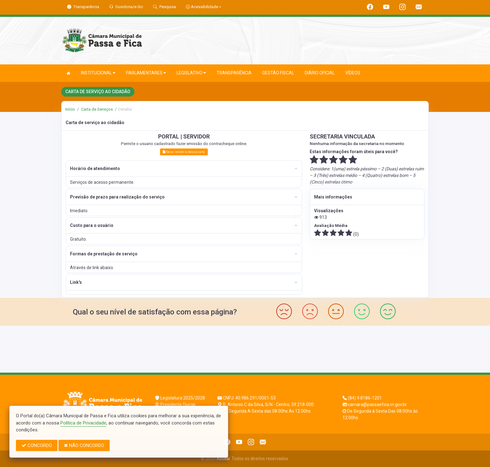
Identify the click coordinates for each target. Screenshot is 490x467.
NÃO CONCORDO (84, 445)
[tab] (184, 169)
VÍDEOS (352, 72)
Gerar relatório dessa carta (184, 151)
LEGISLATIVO (191, 73)
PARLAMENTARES (146, 73)
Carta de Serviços (96, 109)
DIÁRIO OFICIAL (320, 72)
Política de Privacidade (83, 423)
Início (70, 109)
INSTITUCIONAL (98, 73)
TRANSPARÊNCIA (234, 72)
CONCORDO (37, 445)
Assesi (223, 458)
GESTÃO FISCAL (278, 72)
